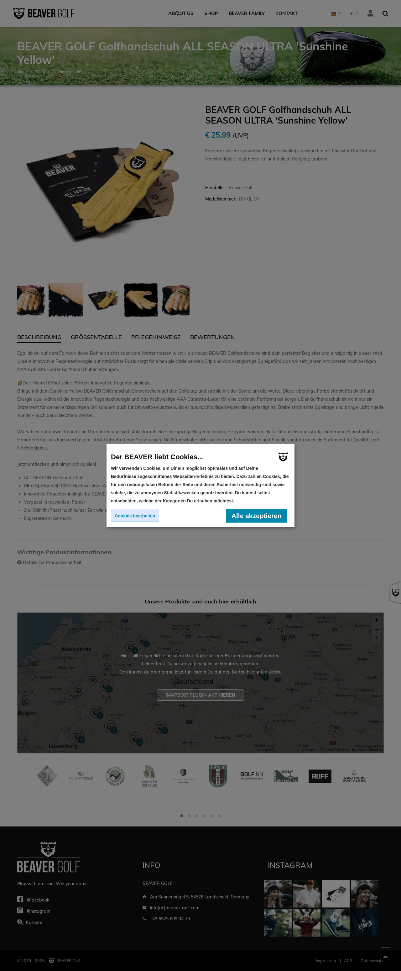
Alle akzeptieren (257, 515)
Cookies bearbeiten (135, 515)
